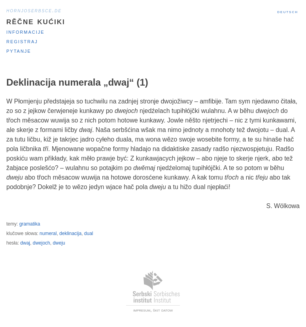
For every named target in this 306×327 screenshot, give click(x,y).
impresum (141, 310)
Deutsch (287, 11)
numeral (48, 233)
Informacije (25, 31)
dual (88, 233)
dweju (59, 243)
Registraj (22, 41)
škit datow (163, 310)
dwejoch (41, 243)
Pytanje (18, 50)
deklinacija (70, 233)
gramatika (29, 224)
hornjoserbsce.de (34, 10)
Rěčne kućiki (35, 20)
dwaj (25, 243)
